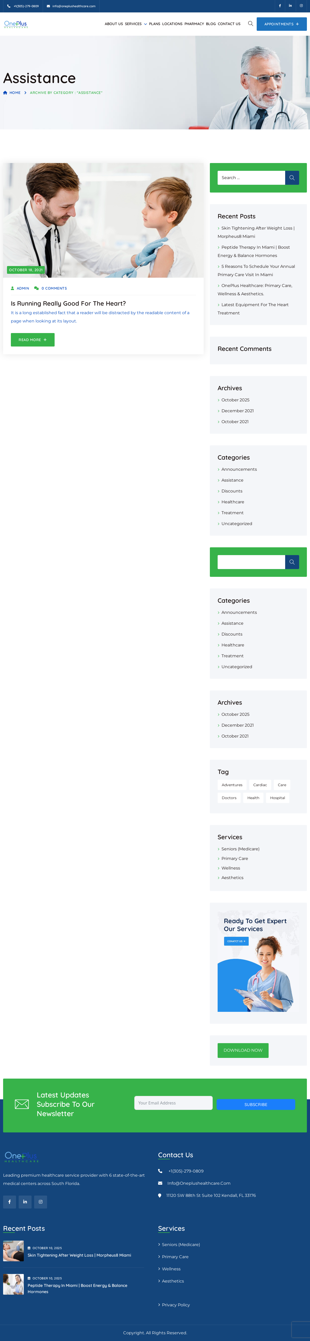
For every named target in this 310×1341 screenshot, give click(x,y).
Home (12, 92)
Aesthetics (232, 877)
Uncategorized (237, 523)
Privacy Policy (176, 1304)
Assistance (232, 480)
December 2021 (238, 410)
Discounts (232, 491)
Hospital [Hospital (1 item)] (277, 797)
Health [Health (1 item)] (253, 797)
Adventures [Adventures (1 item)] (232, 785)
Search (292, 562)
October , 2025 (45, 1248)
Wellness (231, 868)
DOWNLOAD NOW (243, 1050)
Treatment (233, 512)
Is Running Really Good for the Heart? (68, 303)
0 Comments (50, 288)
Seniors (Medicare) (241, 848)
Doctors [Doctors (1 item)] (229, 797)
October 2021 (235, 421)
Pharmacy (194, 23)
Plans (154, 23)
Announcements (239, 469)
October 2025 (235, 399)
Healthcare (233, 501)
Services (133, 23)
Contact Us (229, 23)
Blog (211, 23)
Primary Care (235, 858)
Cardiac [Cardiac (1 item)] (260, 785)
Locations (172, 23)
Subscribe (256, 1104)
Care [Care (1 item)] (282, 785)
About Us (114, 23)
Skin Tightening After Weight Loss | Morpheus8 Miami (79, 1255)
